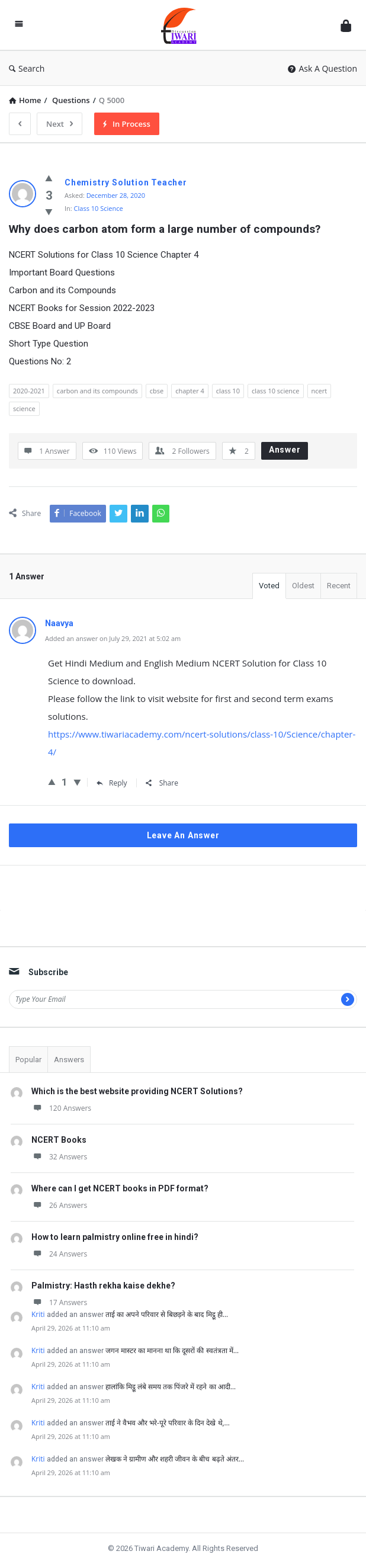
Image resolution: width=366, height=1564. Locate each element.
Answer (285, 449)
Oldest (303, 585)
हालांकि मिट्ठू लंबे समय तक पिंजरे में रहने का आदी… (170, 1387)
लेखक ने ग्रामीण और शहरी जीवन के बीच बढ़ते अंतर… (174, 1459)
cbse (156, 390)
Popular (28, 1059)
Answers (69, 1059)
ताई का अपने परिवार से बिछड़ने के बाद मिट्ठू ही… (166, 1314)
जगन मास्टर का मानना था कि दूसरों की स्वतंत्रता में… (172, 1350)
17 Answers (59, 1302)
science (24, 408)
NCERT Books (58, 1140)
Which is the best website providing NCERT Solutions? (137, 1091)
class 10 (228, 390)
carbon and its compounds (97, 390)
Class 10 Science (98, 208)
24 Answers (59, 1254)
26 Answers (59, 1205)
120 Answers (61, 1108)
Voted (269, 585)
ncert (320, 390)
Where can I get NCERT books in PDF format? (119, 1188)
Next (59, 123)
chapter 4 (189, 390)
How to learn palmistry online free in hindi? (114, 1237)
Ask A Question (322, 68)
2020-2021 (29, 390)
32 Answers (59, 1157)
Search (26, 68)
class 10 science (276, 390)
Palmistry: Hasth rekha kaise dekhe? (103, 1285)
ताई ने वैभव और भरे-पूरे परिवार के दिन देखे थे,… (167, 1423)
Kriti (38, 1314)
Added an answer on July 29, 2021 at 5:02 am (113, 638)
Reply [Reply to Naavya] (112, 783)
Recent (339, 585)
